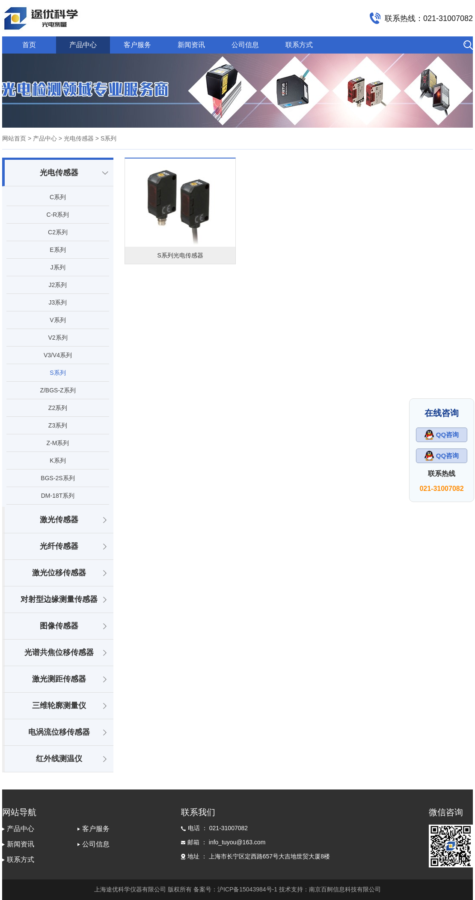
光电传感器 (59, 172)
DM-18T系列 (58, 495)
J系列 (57, 267)
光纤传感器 (59, 546)
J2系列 (58, 284)
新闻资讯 (191, 44)
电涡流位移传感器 (59, 732)
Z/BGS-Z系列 (57, 390)
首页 (29, 44)
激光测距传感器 (59, 679)
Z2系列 (57, 407)
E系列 (57, 249)
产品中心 (83, 44)
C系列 (58, 197)
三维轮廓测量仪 (59, 705)
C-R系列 (58, 214)
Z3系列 (57, 425)
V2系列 (57, 337)
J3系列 (58, 302)
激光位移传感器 (59, 572)
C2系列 (58, 232)
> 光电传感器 (75, 138)
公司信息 (245, 44)
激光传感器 (59, 519)
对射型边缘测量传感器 (59, 599)
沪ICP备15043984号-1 (247, 889)
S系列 (57, 372)
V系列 (57, 320)
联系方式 (299, 44)
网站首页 (14, 138)
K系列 (57, 460)
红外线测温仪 (59, 758)
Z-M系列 (58, 443)
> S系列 (105, 138)
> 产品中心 (42, 138)
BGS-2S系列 (57, 478)
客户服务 (137, 44)
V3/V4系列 (58, 355)
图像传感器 (59, 626)
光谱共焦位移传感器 (59, 652)
